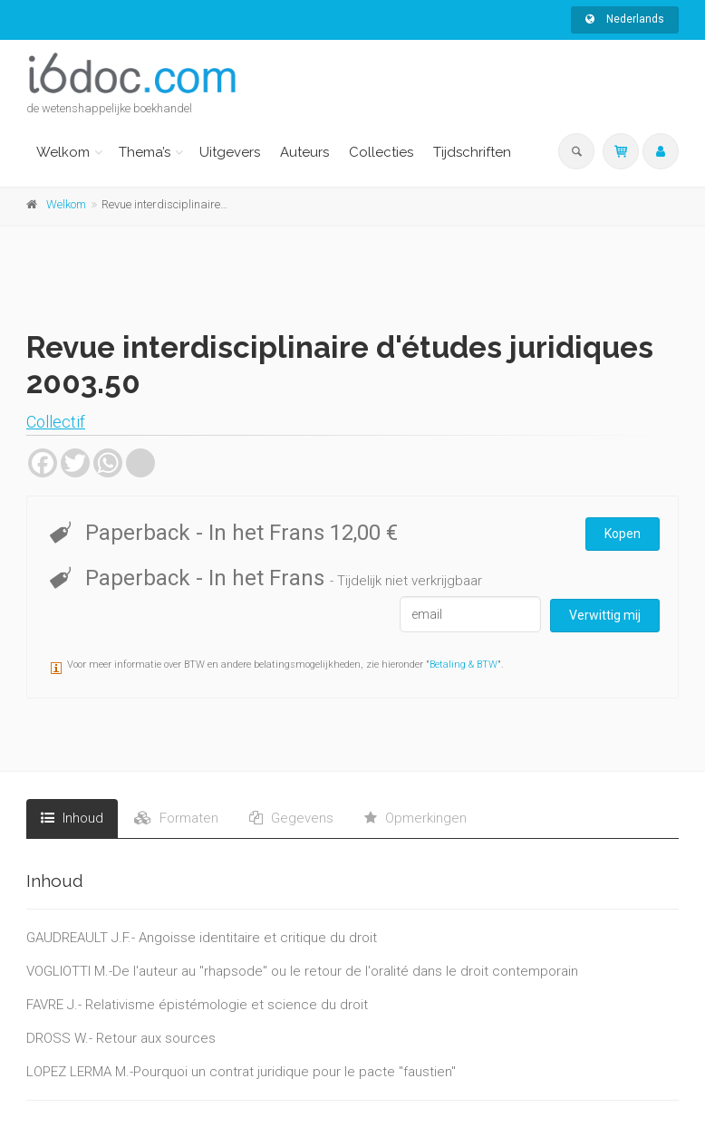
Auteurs (304, 152)
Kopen (622, 533)
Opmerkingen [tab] (415, 818)
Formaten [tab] (176, 818)
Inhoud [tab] (72, 818)
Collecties (381, 152)
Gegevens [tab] (291, 818)
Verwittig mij (605, 615)
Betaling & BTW (463, 664)
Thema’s (144, 152)
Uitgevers (229, 152)
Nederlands (624, 19)
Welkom (63, 152)
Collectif (55, 421)
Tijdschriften (472, 152)
